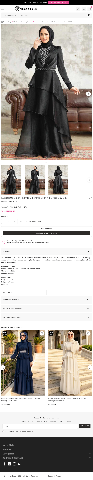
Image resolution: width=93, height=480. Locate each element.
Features (7, 251)
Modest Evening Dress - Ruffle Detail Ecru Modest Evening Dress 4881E (67, 399)
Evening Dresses (27, 22)
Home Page (6, 22)
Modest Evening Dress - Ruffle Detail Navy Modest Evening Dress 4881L (21, 399)
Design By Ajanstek (55, 476)
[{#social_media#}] (4, 464)
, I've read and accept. (18, 431)
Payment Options (11, 300)
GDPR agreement (11, 431)
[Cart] (89, 9)
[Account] (78, 9)
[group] (46, 92)
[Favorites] (84, 9)
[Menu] (2, 8)
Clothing (16, 22)
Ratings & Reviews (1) (12, 308)
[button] (45, 162)
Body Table (35, 221)
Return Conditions (12, 317)
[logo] (26, 8)
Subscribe (85, 426)
